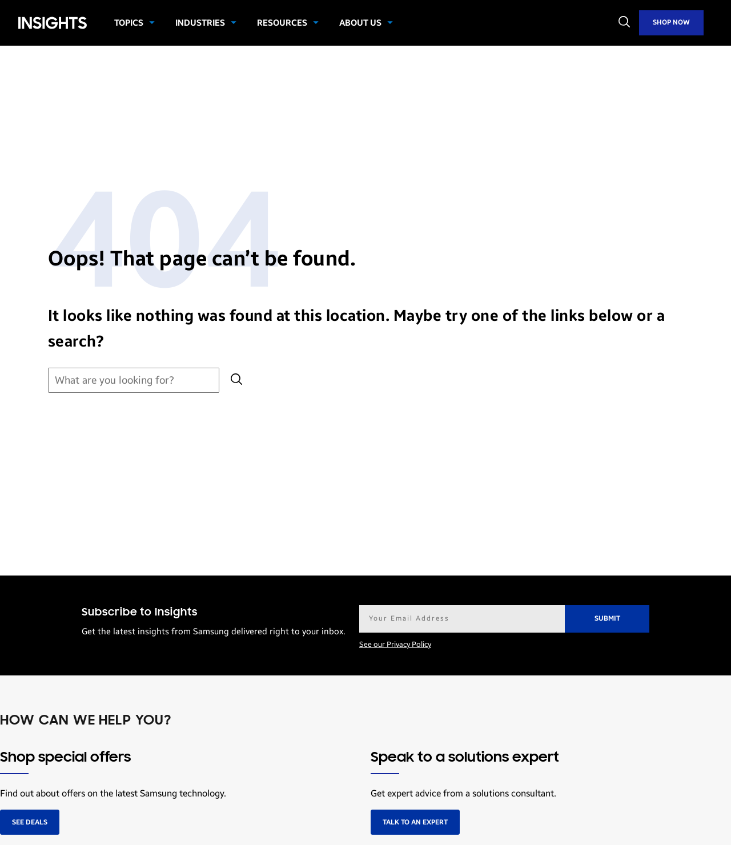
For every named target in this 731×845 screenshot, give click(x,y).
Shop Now (671, 22)
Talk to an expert (415, 822)
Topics (128, 23)
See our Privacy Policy (395, 644)
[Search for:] (133, 380)
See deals (29, 822)
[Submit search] (236, 380)
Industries (200, 23)
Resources (282, 23)
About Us (360, 23)
